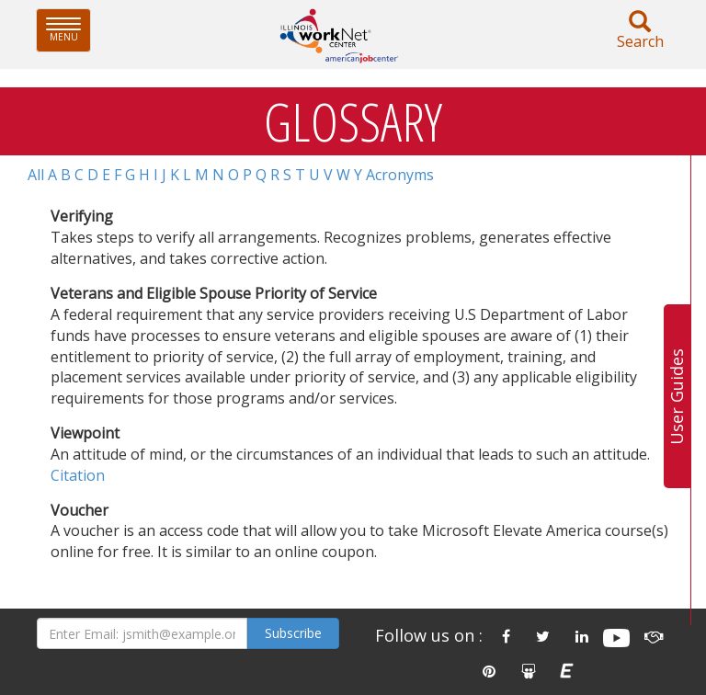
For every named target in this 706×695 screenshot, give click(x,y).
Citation (78, 475)
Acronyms (400, 175)
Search (640, 30)
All (36, 175)
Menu (68, 30)
